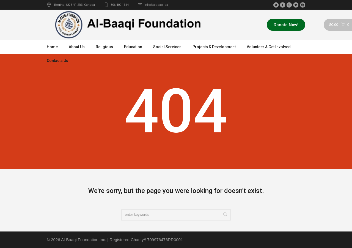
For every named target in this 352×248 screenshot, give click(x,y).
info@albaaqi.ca (156, 5)
